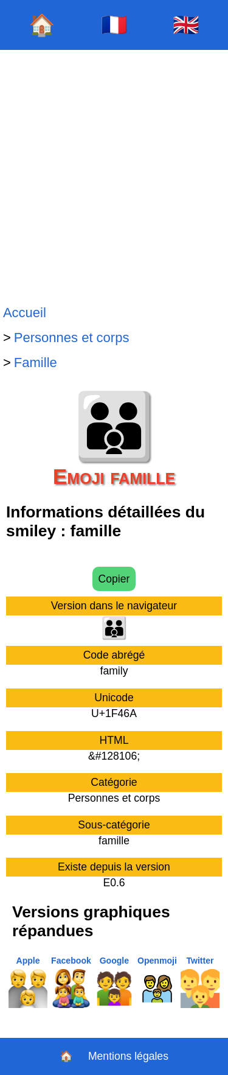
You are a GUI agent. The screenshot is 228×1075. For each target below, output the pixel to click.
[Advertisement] (114, 175)
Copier (114, 579)
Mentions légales (128, 1056)
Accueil (24, 312)
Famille (35, 362)
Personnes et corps (72, 337)
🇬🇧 (186, 25)
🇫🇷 (114, 25)
